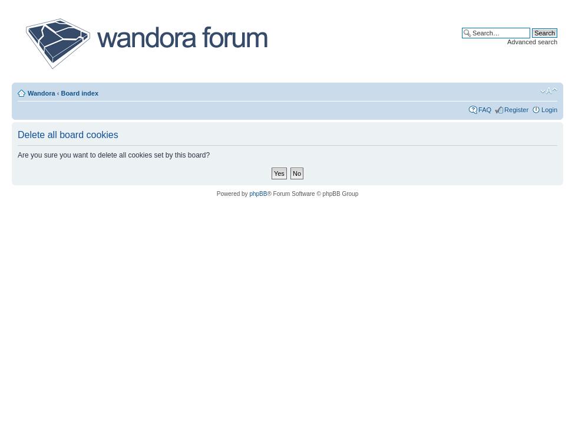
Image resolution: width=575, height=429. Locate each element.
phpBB (258, 194)
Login (549, 109)
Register (516, 109)
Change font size (548, 91)
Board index (79, 93)
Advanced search (532, 41)
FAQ (484, 109)
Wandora (41, 93)
